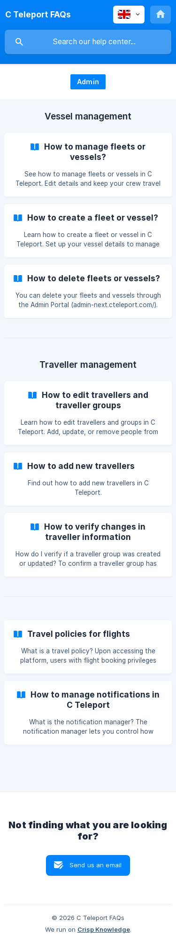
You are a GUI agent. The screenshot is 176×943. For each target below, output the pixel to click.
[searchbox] (88, 42)
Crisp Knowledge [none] (103, 929)
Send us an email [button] (95, 865)
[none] (38, 15)
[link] (88, 165)
